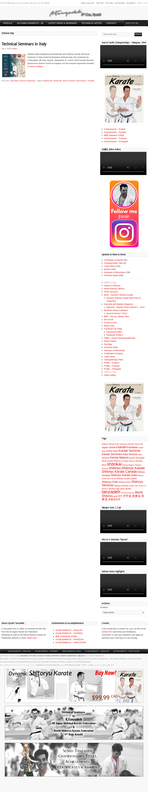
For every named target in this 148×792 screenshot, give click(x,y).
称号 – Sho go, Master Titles (116, 316)
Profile (7, 23)
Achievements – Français (115, 138)
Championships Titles (113, 263)
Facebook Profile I (114, 332)
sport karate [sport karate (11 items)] (125, 489)
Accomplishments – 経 (30, 23)
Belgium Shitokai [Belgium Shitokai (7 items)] (108, 444)
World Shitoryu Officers (114, 289)
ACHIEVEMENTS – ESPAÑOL (69, 633)
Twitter (99, 3)
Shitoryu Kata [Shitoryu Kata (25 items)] (110, 481)
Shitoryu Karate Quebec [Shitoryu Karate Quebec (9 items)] (126, 478)
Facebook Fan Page (113, 329)
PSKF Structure (111, 292)
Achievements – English (114, 129)
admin (15, 49)
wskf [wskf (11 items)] (115, 496)
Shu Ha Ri (108, 319)
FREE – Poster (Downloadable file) (119, 338)
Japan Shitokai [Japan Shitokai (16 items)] (109, 447)
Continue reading (36, 66)
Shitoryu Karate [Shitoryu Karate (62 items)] (133, 468)
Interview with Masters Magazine (118, 304)
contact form (107, 632)
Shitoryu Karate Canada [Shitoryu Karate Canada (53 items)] (119, 471)
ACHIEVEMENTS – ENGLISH (69, 630)
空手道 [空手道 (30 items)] (127, 496)
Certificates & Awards (113, 260)
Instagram (120, 3)
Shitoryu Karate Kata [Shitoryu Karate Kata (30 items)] (124, 475)
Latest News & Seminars (62, 23)
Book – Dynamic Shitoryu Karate (118, 295)
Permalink (90, 81)
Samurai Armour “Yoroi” (116, 313)
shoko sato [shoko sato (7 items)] (134, 486)
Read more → (33, 638)
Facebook (131, 3)
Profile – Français (112, 366)
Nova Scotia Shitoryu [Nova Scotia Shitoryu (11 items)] (111, 461)
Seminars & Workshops (27, 81)
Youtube (109, 3)
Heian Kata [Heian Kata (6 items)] (139, 444)
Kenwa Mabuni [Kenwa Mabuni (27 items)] (119, 457)
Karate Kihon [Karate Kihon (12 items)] (112, 451)
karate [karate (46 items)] (122, 447)
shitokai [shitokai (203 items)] (114, 464)
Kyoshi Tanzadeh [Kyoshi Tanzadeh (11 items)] (137, 458)
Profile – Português (112, 369)
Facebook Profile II (114, 335)
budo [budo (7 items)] (117, 444)
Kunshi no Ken (110, 322)
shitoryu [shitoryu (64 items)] (115, 468)
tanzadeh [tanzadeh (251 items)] (111, 491)
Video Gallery (87, 3)
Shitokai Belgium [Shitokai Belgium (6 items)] (128, 465)
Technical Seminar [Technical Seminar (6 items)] (127, 493)
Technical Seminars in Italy (24, 44)
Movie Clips (109, 326)
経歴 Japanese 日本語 (114, 135)
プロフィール (142, 3)
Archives (104, 607)
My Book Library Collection (116, 310)
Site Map (108, 344)
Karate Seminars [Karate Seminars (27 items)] (112, 454)
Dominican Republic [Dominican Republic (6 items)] (127, 444)
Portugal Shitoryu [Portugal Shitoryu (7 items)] (128, 461)
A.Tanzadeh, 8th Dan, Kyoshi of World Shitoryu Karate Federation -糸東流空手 (52, 656)
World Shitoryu (81, 81)
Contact (111, 23)
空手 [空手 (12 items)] (120, 496)
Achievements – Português (116, 141)
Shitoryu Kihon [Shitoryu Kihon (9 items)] (124, 482)
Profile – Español (111, 363)
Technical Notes (92, 23)
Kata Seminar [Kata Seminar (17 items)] (130, 454)
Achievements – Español (115, 132)
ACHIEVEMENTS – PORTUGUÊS (71, 642)
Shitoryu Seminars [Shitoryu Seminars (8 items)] (121, 486)
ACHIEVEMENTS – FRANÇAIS (70, 639)
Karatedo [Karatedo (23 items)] (132, 447)
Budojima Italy (47, 81)
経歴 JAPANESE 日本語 (66, 636)
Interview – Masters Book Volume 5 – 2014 (125, 307)
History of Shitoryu (112, 285)
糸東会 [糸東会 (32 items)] (136, 496)
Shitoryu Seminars (69, 81)
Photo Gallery (110, 341)
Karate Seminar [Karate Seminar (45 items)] (130, 450)
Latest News (14, 81)
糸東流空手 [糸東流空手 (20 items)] (114, 499)
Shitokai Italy (57, 81)
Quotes (107, 269)
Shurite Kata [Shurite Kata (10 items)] (114, 489)
